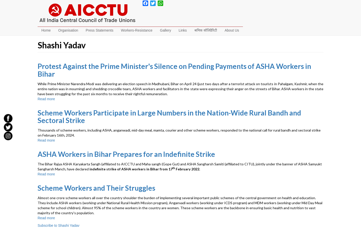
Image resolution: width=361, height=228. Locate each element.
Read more (46, 99)
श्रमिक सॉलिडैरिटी (205, 30)
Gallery (165, 30)
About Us (232, 30)
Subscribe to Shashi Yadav (58, 225)
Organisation (68, 30)
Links (182, 30)
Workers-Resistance (136, 30)
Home (46, 30)
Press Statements (100, 30)
